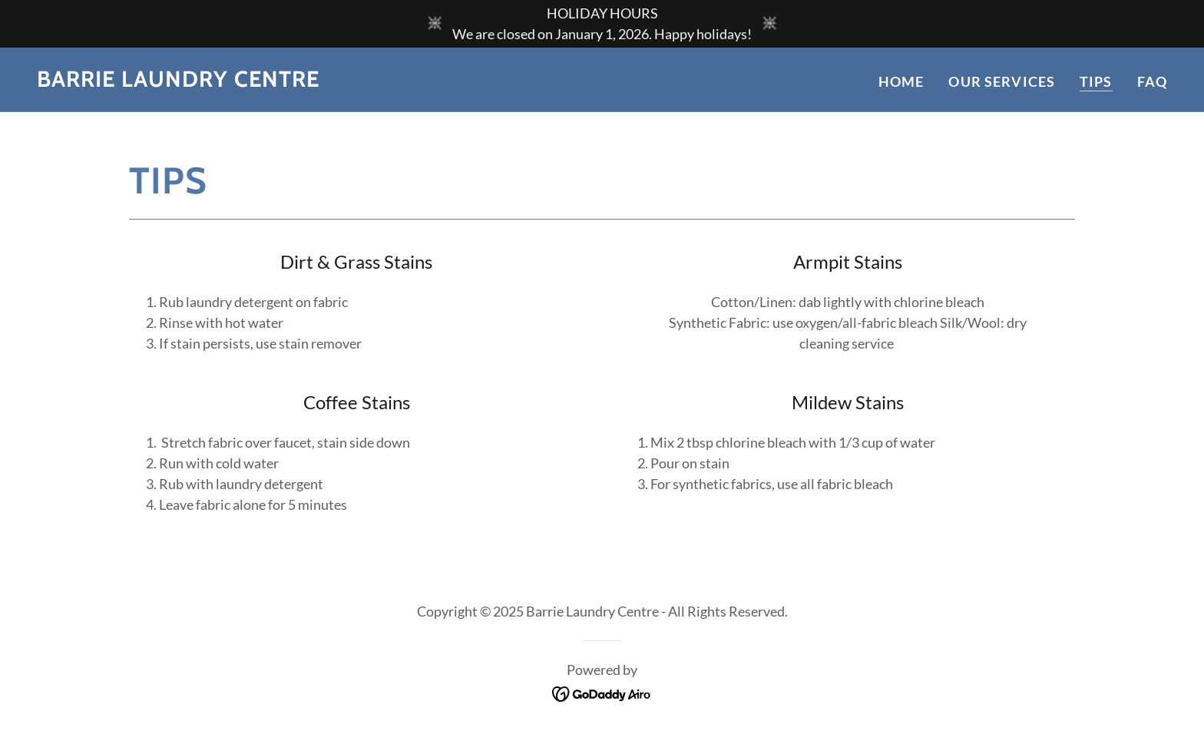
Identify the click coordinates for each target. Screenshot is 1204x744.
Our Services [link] (1001, 81)
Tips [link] (1096, 81)
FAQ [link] (1152, 81)
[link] (178, 81)
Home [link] (901, 81)
